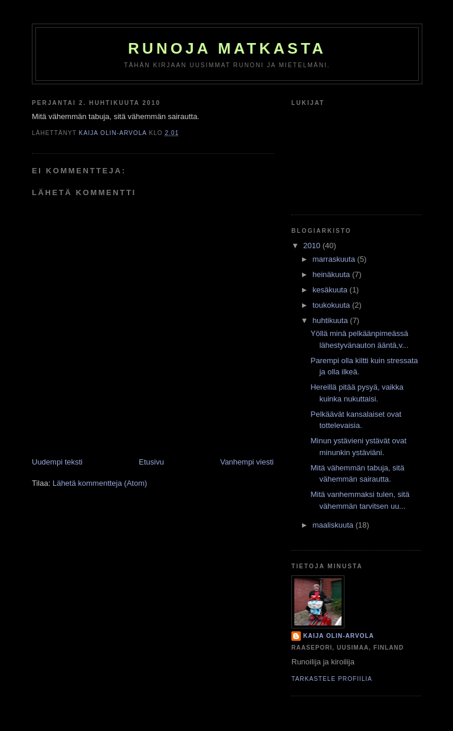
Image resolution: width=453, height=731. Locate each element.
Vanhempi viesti (247, 461)
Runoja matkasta (227, 48)
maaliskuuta (334, 525)
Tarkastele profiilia (331, 679)
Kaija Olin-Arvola (338, 636)
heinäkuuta (332, 274)
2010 (313, 245)
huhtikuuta (331, 320)
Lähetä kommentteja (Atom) (99, 483)
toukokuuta (332, 305)
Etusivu (151, 461)
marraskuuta (335, 259)
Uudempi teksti (57, 461)
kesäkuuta (331, 289)
